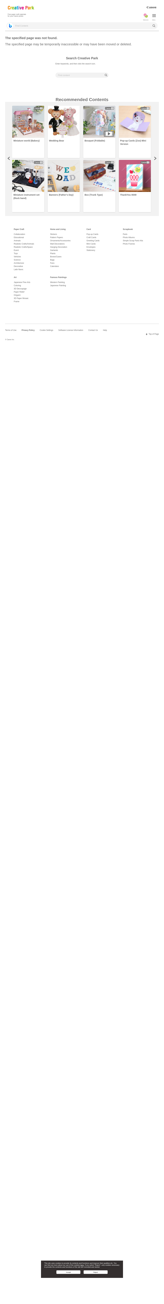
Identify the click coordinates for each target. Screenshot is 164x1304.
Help (105, 330)
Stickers (53, 234)
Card (88, 229)
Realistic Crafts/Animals (24, 244)
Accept (68, 1272)
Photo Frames (129, 244)
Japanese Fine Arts (22, 282)
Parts (125, 234)
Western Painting (57, 282)
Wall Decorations (57, 244)
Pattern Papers (56, 237)
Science (17, 260)
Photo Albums (129, 237)
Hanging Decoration (58, 247)
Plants (52, 253)
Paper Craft (19, 229)
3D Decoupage (20, 289)
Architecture (19, 263)
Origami (17, 295)
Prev (9, 158)
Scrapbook (128, 229)
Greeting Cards (92, 241)
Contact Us (93, 330)
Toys (16, 253)
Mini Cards (91, 244)
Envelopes (90, 247)
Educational (19, 237)
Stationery (90, 250)
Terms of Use (10, 330)
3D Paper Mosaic (21, 298)
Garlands (54, 250)
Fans (52, 263)
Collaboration (19, 234)
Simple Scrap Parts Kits (133, 241)
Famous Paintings (58, 277)
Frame (16, 301)
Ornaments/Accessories (60, 241)
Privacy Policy (28, 330)
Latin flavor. (19, 269)
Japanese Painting (58, 285)
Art (15, 277)
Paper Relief (19, 292)
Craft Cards (91, 237)
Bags (52, 260)
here (82, 1265)
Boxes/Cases (56, 257)
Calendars (54, 266)
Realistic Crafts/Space (23, 247)
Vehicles (17, 257)
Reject (95, 1272)
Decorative (18, 266)
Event (16, 250)
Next (155, 158)
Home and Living (58, 229)
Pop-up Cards (92, 234)
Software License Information (70, 330)
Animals (17, 241)
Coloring (17, 285)
